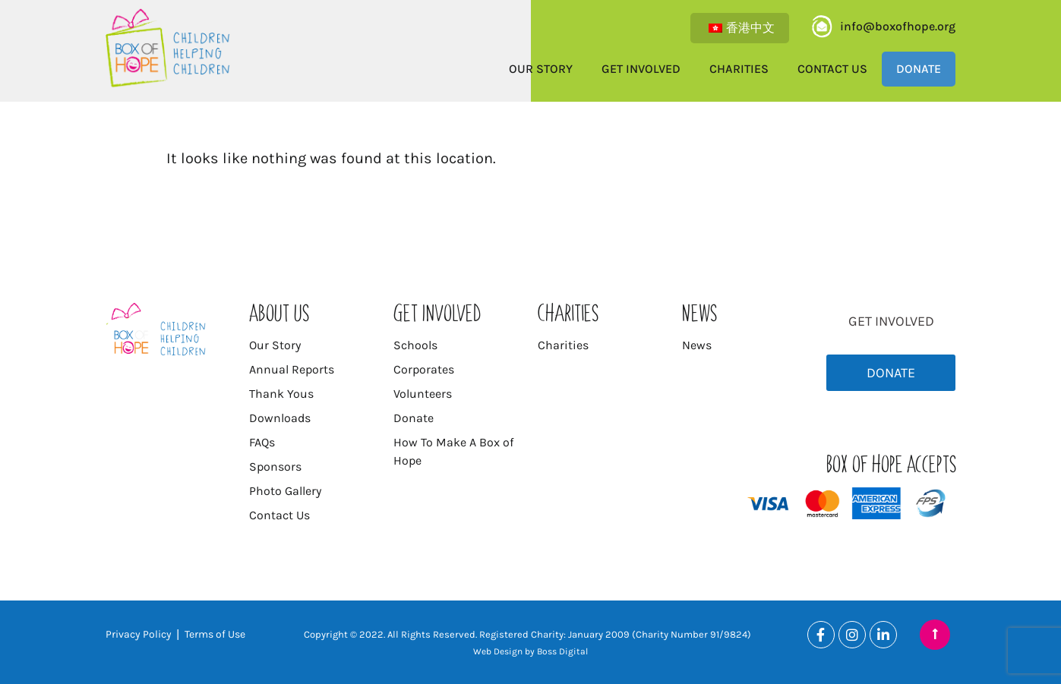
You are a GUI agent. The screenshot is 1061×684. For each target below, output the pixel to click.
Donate (918, 68)
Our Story (541, 68)
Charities (739, 68)
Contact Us (832, 68)
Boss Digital (562, 651)
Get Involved (641, 68)
